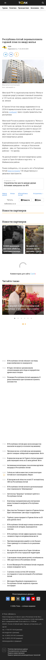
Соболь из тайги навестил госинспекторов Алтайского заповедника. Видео (24, 473)
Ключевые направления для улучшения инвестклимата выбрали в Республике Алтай (23, 503)
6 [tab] (31, 318)
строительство (39, 193)
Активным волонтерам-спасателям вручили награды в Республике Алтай (25, 466)
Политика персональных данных (18, 649)
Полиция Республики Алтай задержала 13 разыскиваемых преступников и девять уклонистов (24, 379)
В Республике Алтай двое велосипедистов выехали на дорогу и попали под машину (24, 445)
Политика (12, 8)
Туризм (5, 8)
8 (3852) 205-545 (10, 635)
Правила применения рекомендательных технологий (24, 655)
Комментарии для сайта (23, 274)
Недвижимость (12, 49)
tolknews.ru (12, 614)
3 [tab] (21, 318)
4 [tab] (25, 318)
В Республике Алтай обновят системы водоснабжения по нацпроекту (22, 362)
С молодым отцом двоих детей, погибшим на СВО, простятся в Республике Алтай (25, 558)
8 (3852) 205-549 (10, 638)
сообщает (13, 112)
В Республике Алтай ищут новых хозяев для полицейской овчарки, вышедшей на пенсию (25, 526)
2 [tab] (18, 318)
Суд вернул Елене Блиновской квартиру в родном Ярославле (22, 307)
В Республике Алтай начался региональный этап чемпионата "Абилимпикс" (25, 488)
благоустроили (14, 171)
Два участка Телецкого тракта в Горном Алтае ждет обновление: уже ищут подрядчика (25, 511)
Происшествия (23, 8)
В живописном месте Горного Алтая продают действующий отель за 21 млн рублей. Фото (25, 459)
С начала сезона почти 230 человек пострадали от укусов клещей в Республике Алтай (24, 574)
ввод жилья (4, 194)
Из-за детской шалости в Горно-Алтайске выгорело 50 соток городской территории (23, 551)
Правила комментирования (16, 653)
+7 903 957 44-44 (10, 629)
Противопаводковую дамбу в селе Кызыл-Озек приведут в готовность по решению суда (24, 543)
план (12, 193)
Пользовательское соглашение (17, 651)
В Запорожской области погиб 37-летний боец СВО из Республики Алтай (25, 480)
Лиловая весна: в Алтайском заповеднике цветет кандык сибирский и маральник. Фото (25, 452)
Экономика (35, 8)
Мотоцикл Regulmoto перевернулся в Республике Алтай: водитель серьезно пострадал (22, 583)
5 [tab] (28, 318)
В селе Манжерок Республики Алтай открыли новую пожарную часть (25, 566)
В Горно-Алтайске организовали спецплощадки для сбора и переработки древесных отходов (23, 370)
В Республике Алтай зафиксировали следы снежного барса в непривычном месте (24, 535)
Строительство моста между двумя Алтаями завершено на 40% (20, 184)
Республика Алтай (23, 194)
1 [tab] (15, 318)
